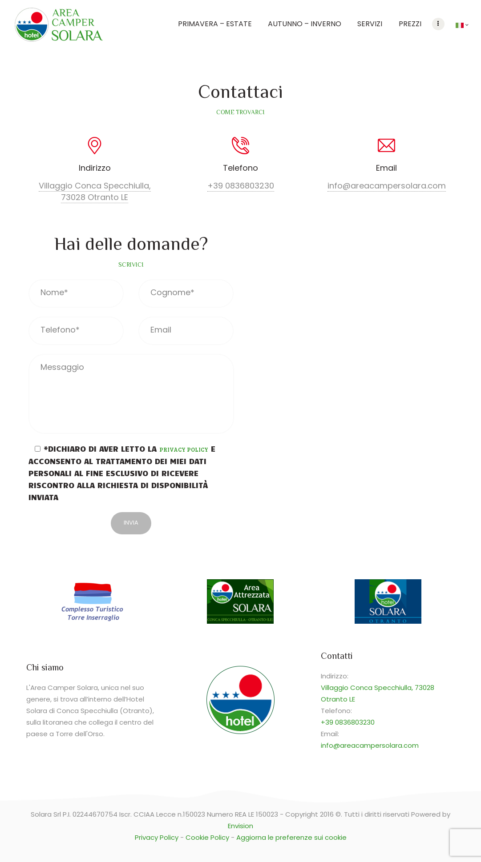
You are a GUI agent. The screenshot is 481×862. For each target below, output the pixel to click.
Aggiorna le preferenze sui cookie (291, 837)
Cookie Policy (207, 837)
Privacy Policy (183, 449)
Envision (240, 825)
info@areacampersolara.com (386, 185)
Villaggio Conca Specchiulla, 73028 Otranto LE (95, 191)
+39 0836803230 (240, 185)
